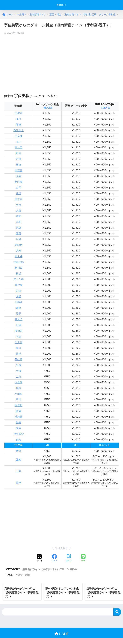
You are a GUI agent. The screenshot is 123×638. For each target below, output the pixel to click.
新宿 (18, 229)
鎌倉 (18, 302)
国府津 (18, 374)
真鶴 (18, 402)
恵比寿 (18, 241)
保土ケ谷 (18, 274)
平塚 (18, 358)
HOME (61, 624)
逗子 (18, 307)
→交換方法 (104, 107)
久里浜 (18, 335)
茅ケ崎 (18, 352)
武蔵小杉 (18, 257)
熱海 (18, 413)
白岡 (18, 185)
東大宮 (18, 196)
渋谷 (18, 235)
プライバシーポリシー (61, 630)
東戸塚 (18, 280)
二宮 (18, 369)
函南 (18, 450)
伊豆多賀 (18, 424)
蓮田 (18, 190)
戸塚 (18, 285)
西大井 (18, 252)
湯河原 (18, 408)
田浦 (18, 319)
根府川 (18, 397)
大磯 (18, 363)
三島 (18, 461)
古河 (18, 157)
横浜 (18, 268)
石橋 (18, 124)
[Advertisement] (61, 60)
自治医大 (18, 129)
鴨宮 (18, 380)
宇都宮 (18, 112)
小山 (18, 140)
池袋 (18, 224)
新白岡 (18, 179)
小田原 (18, 385)
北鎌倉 (18, 296)
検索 (117, 602)
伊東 (18, 441)
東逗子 (18, 313)
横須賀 (18, 324)
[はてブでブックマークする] (69, 548)
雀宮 (18, 118)
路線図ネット (62, 5)
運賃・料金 (24, 565)
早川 (18, 391)
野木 (18, 151)
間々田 (18, 146)
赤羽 (18, 218)
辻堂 (18, 346)
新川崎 (18, 263)
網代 (18, 430)
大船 (18, 291)
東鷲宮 (18, 168)
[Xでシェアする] (40, 548)
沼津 (18, 473)
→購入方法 (47, 107)
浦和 (18, 213)
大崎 (18, 246)
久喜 (18, 174)
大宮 (18, 207)
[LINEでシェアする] (83, 548)
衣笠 (18, 330)
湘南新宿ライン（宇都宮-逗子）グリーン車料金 (49, 559)
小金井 (18, 135)
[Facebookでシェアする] (54, 548)
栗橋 (18, 163)
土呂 (18, 202)
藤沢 (18, 341)
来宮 (18, 419)
